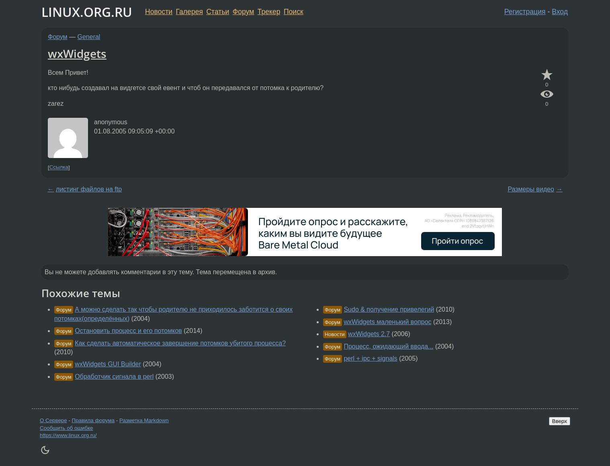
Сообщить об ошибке (66, 428)
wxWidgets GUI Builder (108, 364)
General (89, 36)
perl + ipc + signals (370, 358)
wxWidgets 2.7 (369, 334)
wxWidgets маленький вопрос (387, 321)
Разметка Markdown (144, 420)
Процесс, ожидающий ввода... (388, 346)
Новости (158, 12)
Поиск (293, 12)
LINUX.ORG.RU (86, 12)
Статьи (217, 12)
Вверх (559, 421)
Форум (243, 12)
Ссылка (58, 167)
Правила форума (93, 420)
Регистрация (525, 12)
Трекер (269, 12)
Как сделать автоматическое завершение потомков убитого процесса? (180, 343)
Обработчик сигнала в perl (114, 376)
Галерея (189, 12)
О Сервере (53, 420)
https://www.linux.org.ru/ (68, 435)
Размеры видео (531, 189)
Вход (560, 12)
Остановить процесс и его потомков (128, 330)
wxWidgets (77, 53)
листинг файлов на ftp (89, 189)
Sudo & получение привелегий (389, 309)
